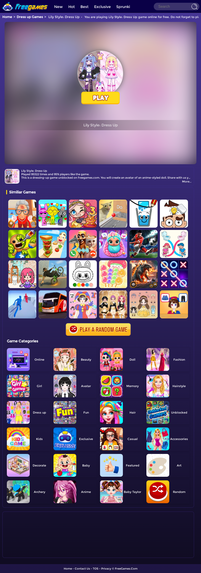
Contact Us (82, 568)
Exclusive (102, 7)
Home (7, 17)
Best (84, 7)
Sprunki (123, 7)
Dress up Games (30, 17)
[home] (25, 1)
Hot (71, 7)
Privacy (106, 568)
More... (186, 181)
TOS (95, 568)
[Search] (176, 6)
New (58, 7)
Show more (21, 554)
